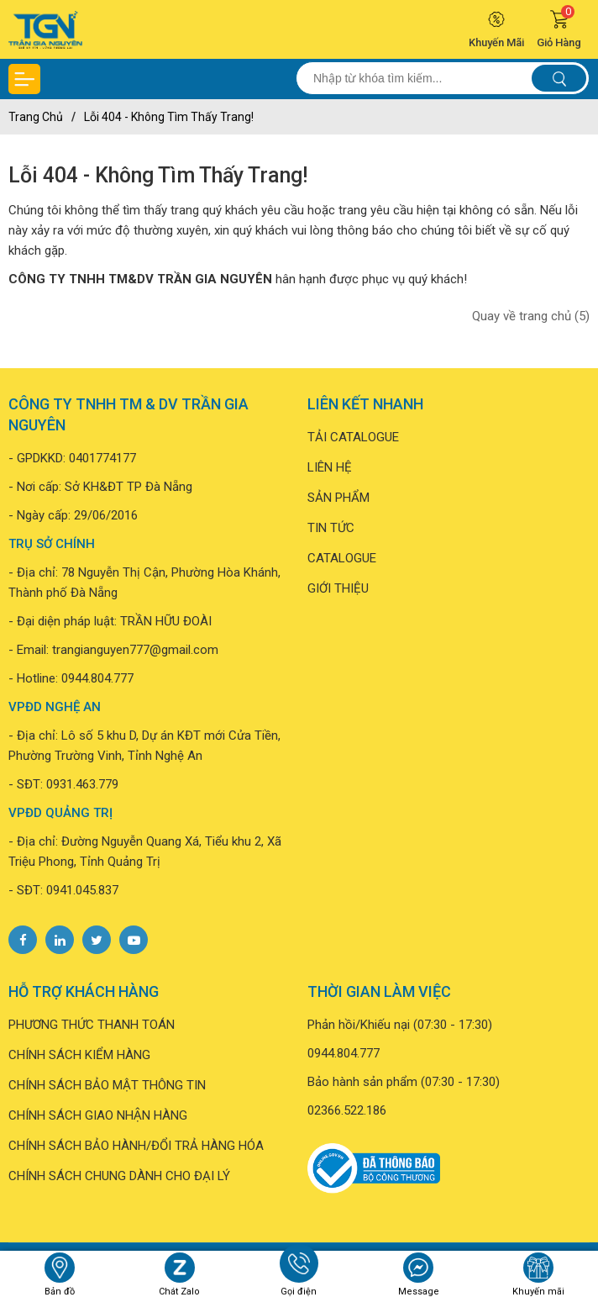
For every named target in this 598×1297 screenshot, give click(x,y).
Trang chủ (35, 117)
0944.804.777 (97, 678)
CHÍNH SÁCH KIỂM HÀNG (79, 1054)
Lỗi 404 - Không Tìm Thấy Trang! (169, 117)
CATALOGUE (341, 558)
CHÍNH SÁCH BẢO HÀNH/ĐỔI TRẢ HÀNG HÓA (136, 1145)
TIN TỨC (330, 527)
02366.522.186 (346, 1110)
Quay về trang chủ (531, 316)
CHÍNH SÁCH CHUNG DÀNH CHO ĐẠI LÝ (119, 1176)
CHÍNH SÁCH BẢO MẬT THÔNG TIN (107, 1085)
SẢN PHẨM (338, 497)
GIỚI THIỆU (338, 588)
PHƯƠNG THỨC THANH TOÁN (91, 1024)
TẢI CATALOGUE (353, 437)
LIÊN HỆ (329, 467)
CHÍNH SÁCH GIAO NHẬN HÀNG (97, 1115)
